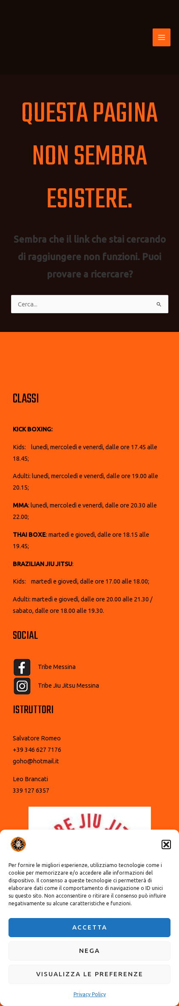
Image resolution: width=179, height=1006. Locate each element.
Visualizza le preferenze (89, 974)
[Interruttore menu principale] (161, 37)
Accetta (89, 927)
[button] (166, 844)
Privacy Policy (90, 994)
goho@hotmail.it (36, 761)
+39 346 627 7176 (37, 749)
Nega (89, 950)
